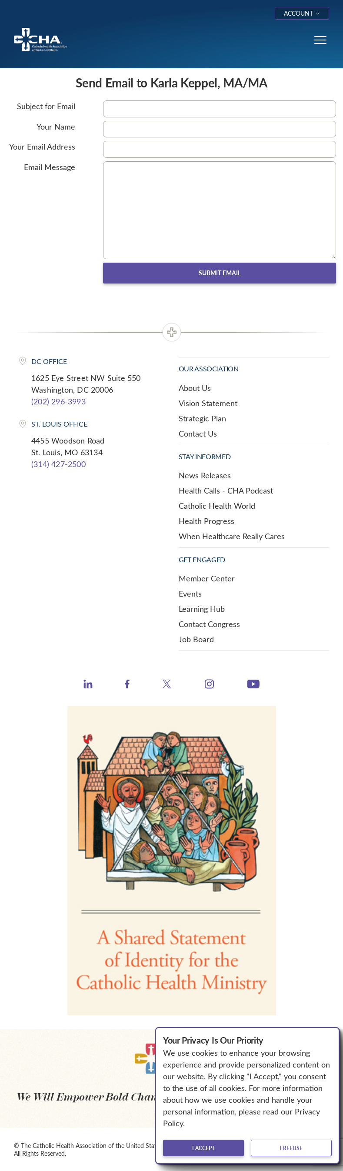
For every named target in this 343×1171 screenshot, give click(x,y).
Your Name (56, 126)
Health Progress (206, 521)
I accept (203, 1147)
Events (190, 593)
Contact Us (198, 433)
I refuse (291, 1147)
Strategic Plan (202, 418)
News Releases (205, 475)
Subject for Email (46, 106)
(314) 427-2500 (58, 464)
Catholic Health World (217, 505)
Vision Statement (208, 403)
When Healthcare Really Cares (232, 536)
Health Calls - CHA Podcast (226, 490)
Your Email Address (42, 146)
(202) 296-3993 (58, 401)
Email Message (49, 167)
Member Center (207, 578)
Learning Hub (202, 609)
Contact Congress (209, 624)
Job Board (196, 639)
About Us (195, 388)
